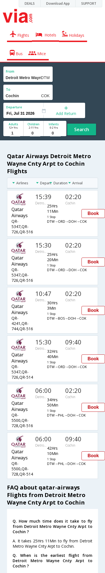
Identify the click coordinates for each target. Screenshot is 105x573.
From (10, 71)
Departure (14, 107)
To (8, 89)
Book (93, 213)
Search (81, 129)
